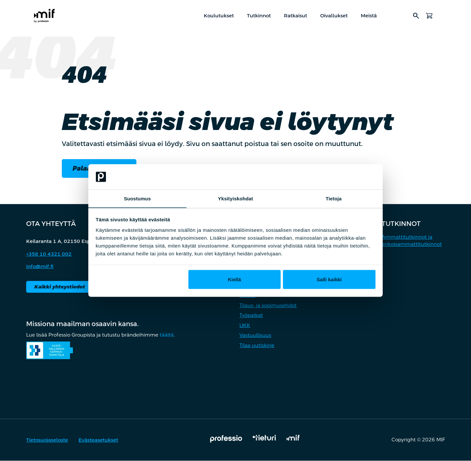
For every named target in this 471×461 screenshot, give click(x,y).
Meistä (369, 15)
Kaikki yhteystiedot (59, 287)
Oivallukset (334, 15)
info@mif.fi (40, 267)
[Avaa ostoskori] (429, 15)
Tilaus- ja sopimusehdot (268, 305)
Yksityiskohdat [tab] (235, 198)
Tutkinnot (259, 15)
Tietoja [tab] (334, 198)
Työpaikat (251, 316)
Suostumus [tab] (137, 198)
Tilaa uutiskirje (256, 345)
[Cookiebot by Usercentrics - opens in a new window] (346, 177)
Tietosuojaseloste (47, 440)
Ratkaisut (295, 15)
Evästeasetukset (98, 440)
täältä (167, 335)
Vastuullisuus (255, 336)
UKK (244, 325)
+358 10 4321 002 (49, 254)
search (416, 15)
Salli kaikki (329, 279)
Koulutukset (219, 15)
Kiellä (234, 279)
